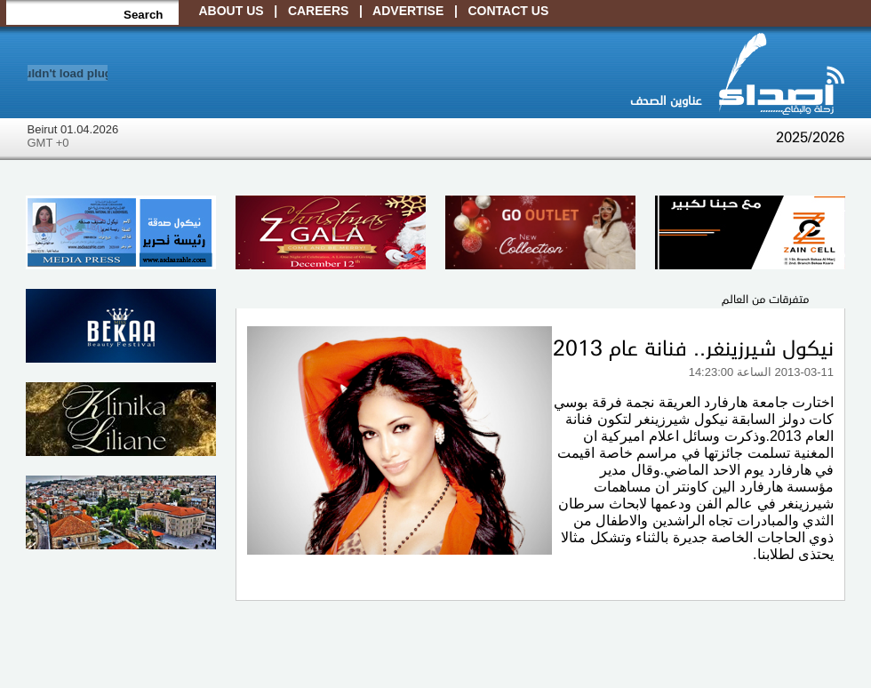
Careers (318, 11)
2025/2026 (810, 136)
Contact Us (508, 11)
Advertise (407, 11)
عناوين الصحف (665, 99)
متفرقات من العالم (765, 298)
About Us (231, 11)
